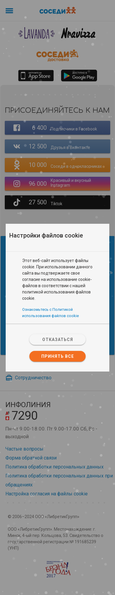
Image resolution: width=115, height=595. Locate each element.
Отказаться (57, 339)
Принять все (57, 356)
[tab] (57, 254)
